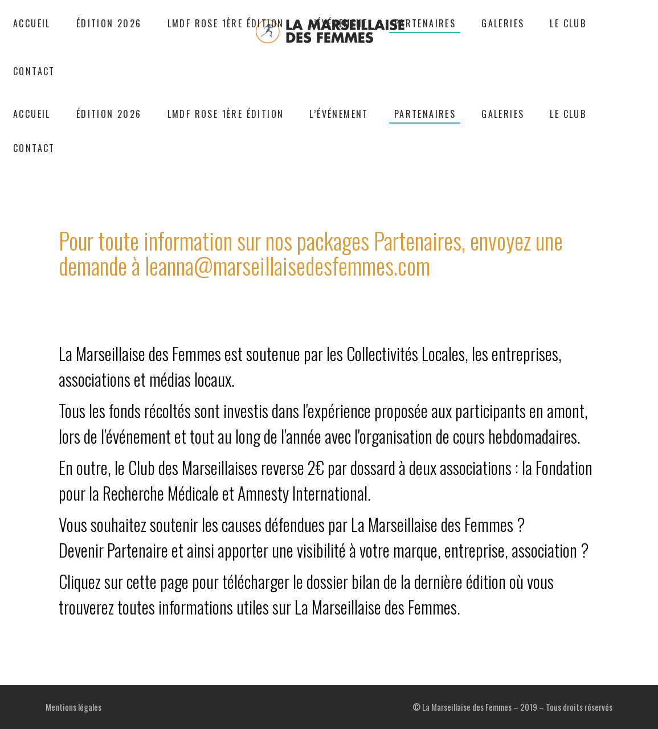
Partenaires (303, 157)
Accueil (257, 157)
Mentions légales (73, 707)
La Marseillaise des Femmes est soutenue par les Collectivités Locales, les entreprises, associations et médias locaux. (329, 452)
